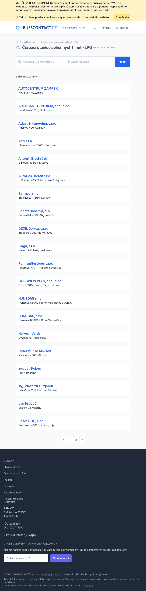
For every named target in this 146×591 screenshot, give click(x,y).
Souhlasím (122, 17)
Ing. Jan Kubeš (29, 368)
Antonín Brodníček (32, 158)
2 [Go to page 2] (76, 439)
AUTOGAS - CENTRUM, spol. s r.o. (44, 106)
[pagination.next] (82, 440)
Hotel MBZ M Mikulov (34, 351)
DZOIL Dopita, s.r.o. (33, 228)
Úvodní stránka (12, 467)
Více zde (103, 10)
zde (91, 585)
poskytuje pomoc (52, 574)
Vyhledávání (29, 42)
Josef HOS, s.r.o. (31, 421)
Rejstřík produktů (13, 498)
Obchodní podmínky (15, 473)
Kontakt (105, 27)
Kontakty (9, 486)
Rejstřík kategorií (13, 492)
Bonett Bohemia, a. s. (34, 211)
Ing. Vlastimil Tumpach (35, 386)
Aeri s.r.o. (25, 141)
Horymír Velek (29, 333)
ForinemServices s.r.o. (35, 263)
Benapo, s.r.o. (28, 193)
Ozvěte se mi (61, 558)
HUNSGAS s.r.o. (30, 298)
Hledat (122, 61)
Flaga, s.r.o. (27, 246)
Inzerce (121, 27)
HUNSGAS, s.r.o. (30, 316)
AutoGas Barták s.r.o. (34, 176)
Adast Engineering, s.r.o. (37, 123)
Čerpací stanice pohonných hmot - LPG (59, 42)
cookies (60, 579)
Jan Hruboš (27, 403)
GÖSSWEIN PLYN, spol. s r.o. (40, 281)
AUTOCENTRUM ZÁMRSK (38, 88)
